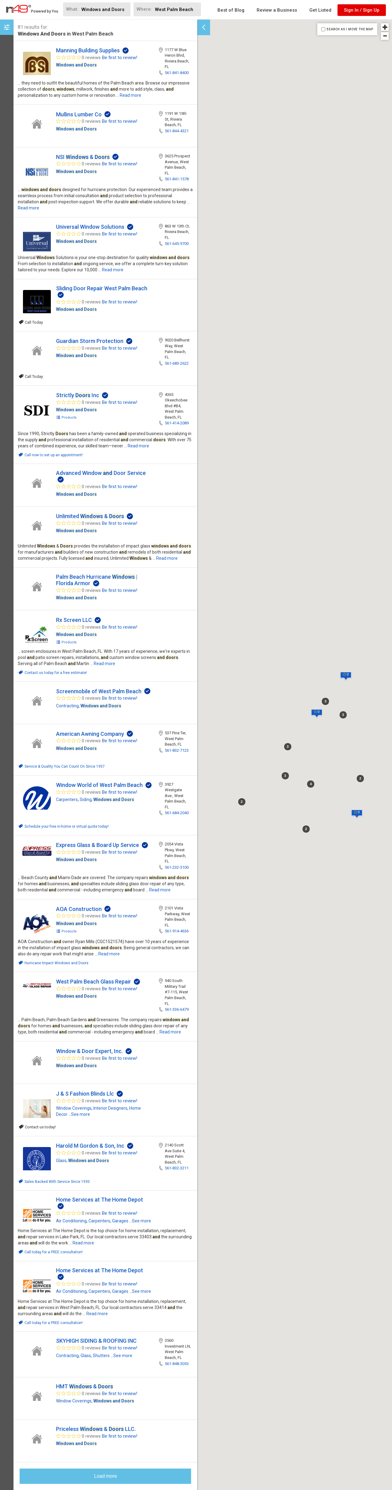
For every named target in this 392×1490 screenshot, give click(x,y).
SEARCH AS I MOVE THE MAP (349, 29)
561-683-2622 (177, 363)
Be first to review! (119, 57)
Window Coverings (74, 1108)
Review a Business (277, 10)
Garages (120, 1220)
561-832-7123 (177, 750)
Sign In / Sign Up (361, 10)
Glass (61, 1160)
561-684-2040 (177, 813)
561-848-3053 (177, 1363)
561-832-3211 (177, 1168)
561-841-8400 (177, 72)
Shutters (101, 1355)
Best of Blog (230, 10)
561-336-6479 (177, 1009)
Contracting (67, 705)
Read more (130, 95)
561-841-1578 (177, 179)
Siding (86, 799)
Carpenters (67, 799)
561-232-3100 (177, 867)
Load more (105, 1476)
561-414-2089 (177, 423)
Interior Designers (110, 1108)
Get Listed (320, 10)
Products (66, 418)
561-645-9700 (177, 243)
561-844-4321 (177, 131)
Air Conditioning (71, 1220)
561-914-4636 (177, 931)
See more (80, 1114)
